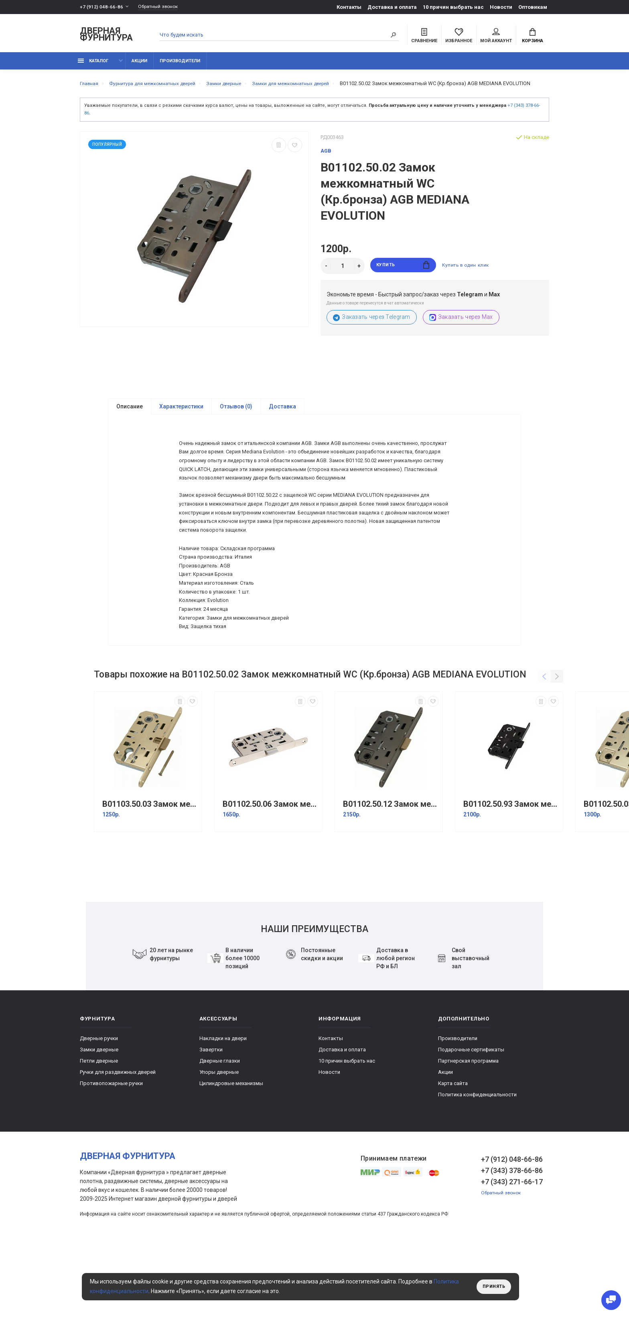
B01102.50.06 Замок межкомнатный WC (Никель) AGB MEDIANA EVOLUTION (270, 873)
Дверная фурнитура (106, 35)
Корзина (532, 36)
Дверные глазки (219, 1130)
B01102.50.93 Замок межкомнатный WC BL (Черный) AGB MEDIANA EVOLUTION (511, 873)
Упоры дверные (219, 1141)
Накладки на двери (223, 1107)
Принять (492, 1286)
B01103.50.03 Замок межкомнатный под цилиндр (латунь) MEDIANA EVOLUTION (150, 873)
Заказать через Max (461, 329)
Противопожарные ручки (111, 1152)
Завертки (211, 1119)
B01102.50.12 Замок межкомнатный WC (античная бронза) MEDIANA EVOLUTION (390, 873)
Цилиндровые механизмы (231, 1152)
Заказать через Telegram (371, 329)
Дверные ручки (99, 1107)
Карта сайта (453, 1152)
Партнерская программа (468, 1130)
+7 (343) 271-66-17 (512, 1251)
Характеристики (181, 419)
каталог (93, 65)
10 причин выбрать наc (453, 7)
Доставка (282, 419)
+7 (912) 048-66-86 (102, 7)
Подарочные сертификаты (471, 1119)
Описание (129, 419)
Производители (180, 65)
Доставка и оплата (392, 7)
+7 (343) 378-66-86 (512, 1239)
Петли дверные (99, 1130)
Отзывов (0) (236, 419)
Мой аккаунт (496, 36)
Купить (403, 278)
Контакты (349, 7)
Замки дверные (99, 1119)
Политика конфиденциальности (477, 1164)
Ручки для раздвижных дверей (118, 1141)
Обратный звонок (162, 7)
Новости (501, 7)
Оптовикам (532, 7)
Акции (139, 65)
